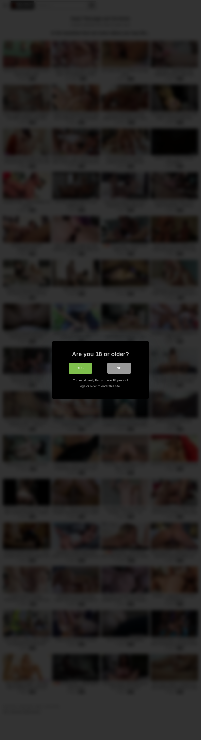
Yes (80, 368)
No (119, 368)
